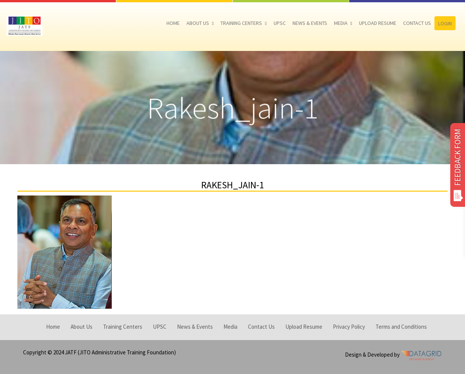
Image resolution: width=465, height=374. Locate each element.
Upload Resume (377, 23)
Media (341, 23)
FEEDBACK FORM (458, 165)
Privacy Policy (349, 326)
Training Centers (241, 23)
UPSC (280, 23)
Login (445, 23)
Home (173, 23)
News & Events (310, 23)
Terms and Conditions (401, 326)
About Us (197, 23)
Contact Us (417, 23)
